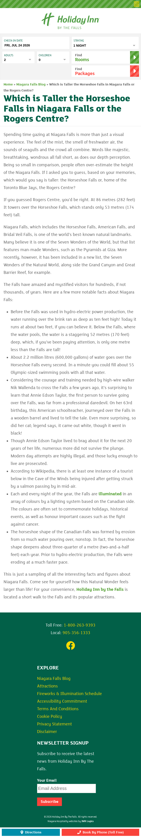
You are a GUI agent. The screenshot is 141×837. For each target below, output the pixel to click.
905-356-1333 (76, 632)
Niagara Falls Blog (31, 84)
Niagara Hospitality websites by (71, 821)
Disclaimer (47, 731)
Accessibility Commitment (62, 701)
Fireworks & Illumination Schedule (69, 693)
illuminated (110, 493)
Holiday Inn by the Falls (100, 589)
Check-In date (13, 40)
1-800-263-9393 (79, 625)
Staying (79, 40)
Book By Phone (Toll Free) (100, 832)
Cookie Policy (49, 716)
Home (8, 84)
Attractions (47, 686)
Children (45, 55)
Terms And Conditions (58, 708)
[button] (70, 4)
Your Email (47, 780)
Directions (31, 832)
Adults (8, 55)
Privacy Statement (54, 724)
